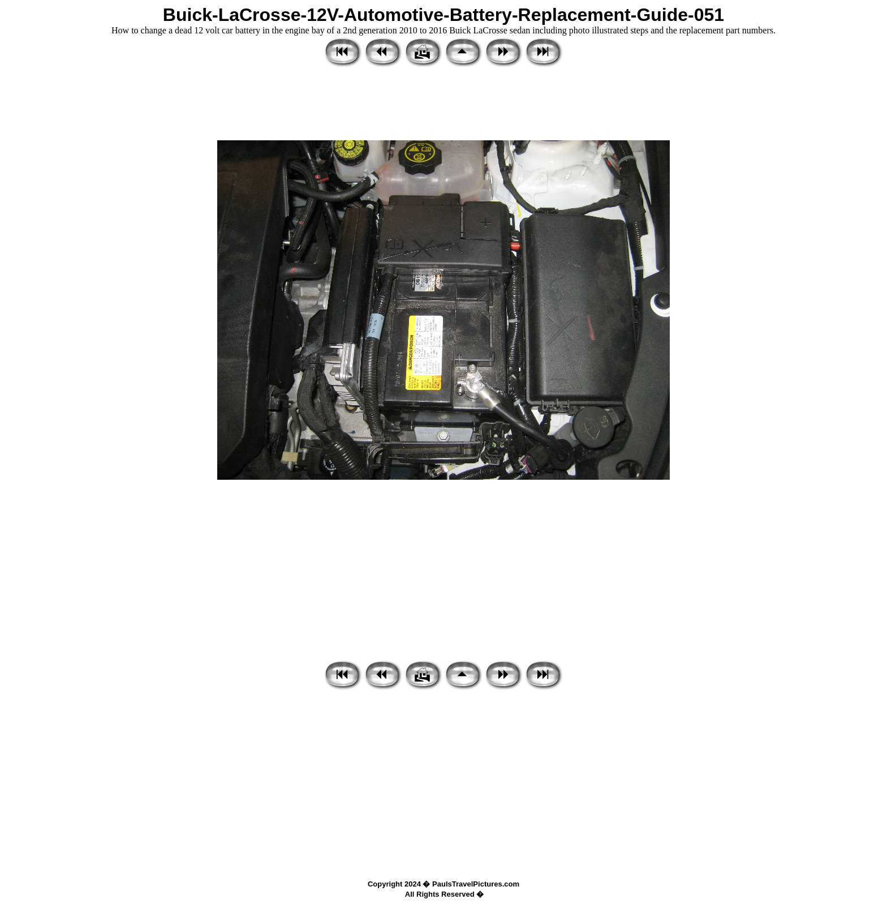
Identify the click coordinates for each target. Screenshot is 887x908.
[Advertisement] (443, 104)
